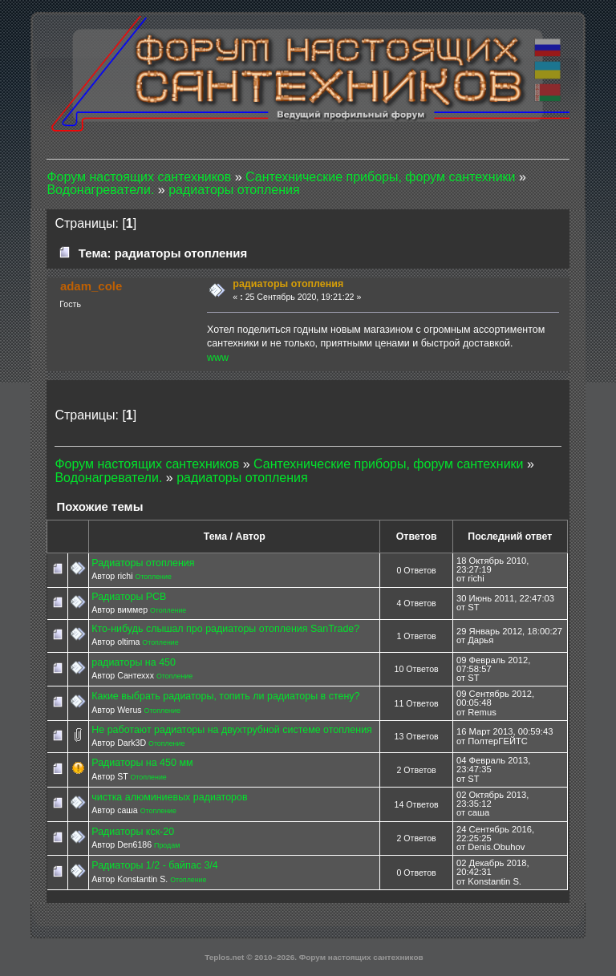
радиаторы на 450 (133, 662)
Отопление (154, 577)
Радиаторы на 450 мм (141, 762)
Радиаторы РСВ (128, 596)
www (218, 357)
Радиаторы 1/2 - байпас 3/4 (154, 865)
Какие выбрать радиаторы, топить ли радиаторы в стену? (225, 696)
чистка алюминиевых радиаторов (169, 797)
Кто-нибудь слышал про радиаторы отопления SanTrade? (225, 628)
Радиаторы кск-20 (132, 831)
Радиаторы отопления (142, 563)
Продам (167, 845)
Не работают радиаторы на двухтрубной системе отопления (231, 729)
